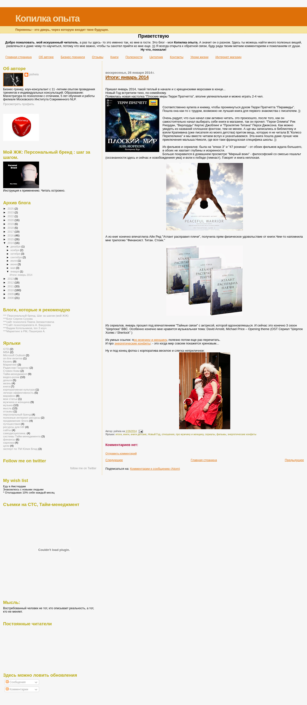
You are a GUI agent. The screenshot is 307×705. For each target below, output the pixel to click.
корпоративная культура (19, 389)
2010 (10, 290)
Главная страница (19, 57)
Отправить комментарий (120, 453)
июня (14, 264)
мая (13, 267)
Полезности (133, 57)
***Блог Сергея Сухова (18, 318)
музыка (8, 405)
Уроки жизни (199, 57)
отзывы (8, 411)
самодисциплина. (14, 433)
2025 (10, 208)
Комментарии (17, 689)
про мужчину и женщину (190, 434)
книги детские (139, 434)
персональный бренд (17, 414)
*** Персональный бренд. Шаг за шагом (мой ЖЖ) (36, 315)
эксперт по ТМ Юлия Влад (20, 448)
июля (14, 260)
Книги (114, 57)
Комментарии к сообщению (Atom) (155, 468)
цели (6, 445)
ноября (15, 250)
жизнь (7, 383)
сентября (17, 257)
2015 (10, 239)
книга (6, 386)
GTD (6, 348)
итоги (119, 434)
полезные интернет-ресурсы (21, 417)
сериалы (210, 434)
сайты (7, 430)
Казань (7, 361)
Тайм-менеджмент (15, 373)
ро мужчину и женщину (150, 340)
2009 (10, 293)
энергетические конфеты (132, 343)
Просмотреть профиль (18, 104)
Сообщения (15, 682)
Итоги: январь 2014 (126, 77)
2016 (10, 235)
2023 (10, 212)
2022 (10, 216)
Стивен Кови (11, 370)
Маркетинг (10, 364)
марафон (9, 395)
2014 (10, 242)
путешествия (11, 423)
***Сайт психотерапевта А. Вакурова (27, 324)
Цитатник (156, 57)
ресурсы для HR (13, 426)
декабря (16, 246)
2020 (10, 220)
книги (126, 434)
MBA (6, 352)
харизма (8, 442)
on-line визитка (12, 358)
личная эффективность (18, 392)
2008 (10, 297)
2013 (10, 278)
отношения (168, 434)
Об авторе (46, 57)
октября (16, 253)
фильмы (221, 434)
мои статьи (10, 398)
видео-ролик (11, 377)
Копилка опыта (47, 18)
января (15, 271)
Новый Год (154, 434)
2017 (10, 231)
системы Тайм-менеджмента (22, 436)
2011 (10, 286)
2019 (10, 223)
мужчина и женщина (16, 402)
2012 (10, 282)
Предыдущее (294, 460)
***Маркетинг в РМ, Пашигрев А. (24, 331)
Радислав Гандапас (16, 367)
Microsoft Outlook (14, 355)
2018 (10, 227)
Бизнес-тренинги (73, 57)
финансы (9, 439)
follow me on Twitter (83, 468)
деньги (7, 380)
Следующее (114, 460)
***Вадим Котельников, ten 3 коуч (25, 328)
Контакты (176, 57)
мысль (7, 408)
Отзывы (97, 57)
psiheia (34, 74)
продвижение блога (16, 420)
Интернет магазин (228, 57)
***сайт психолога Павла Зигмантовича (28, 321)
